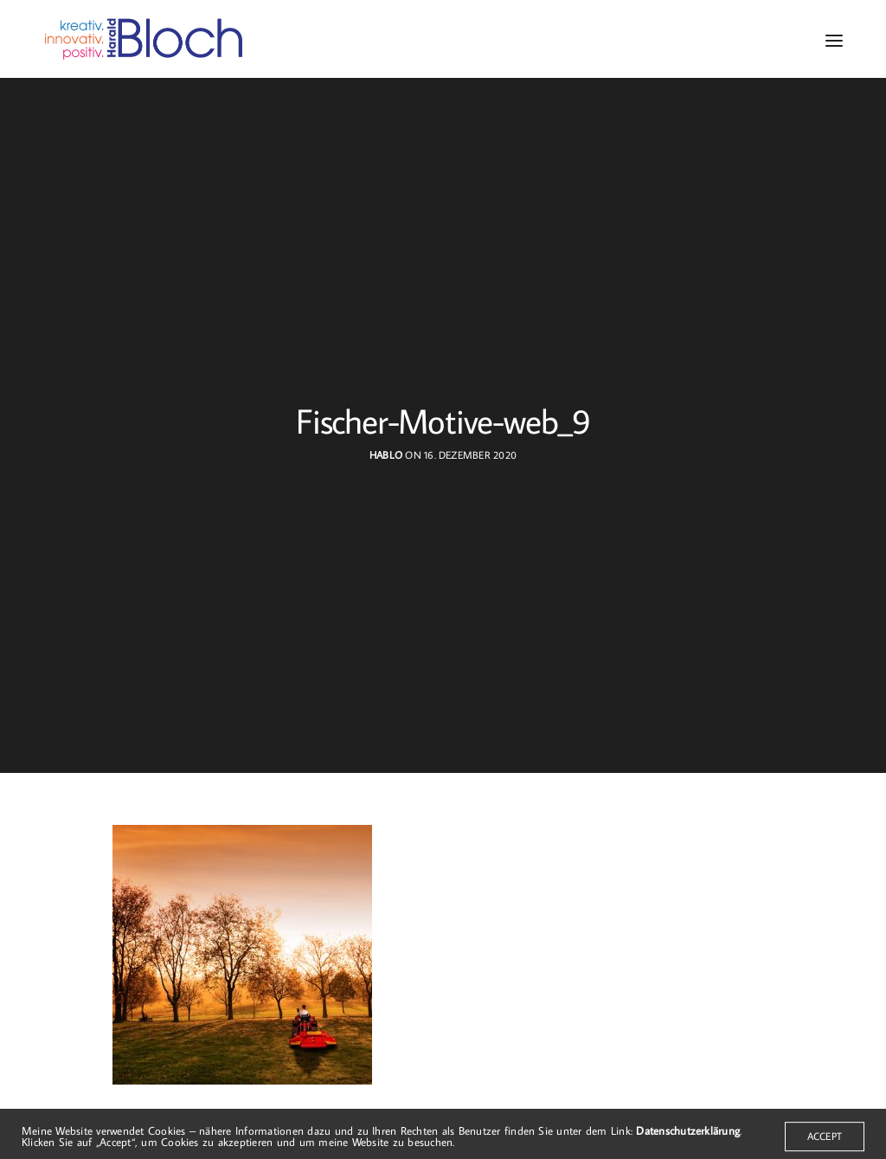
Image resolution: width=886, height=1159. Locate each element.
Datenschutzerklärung (688, 1138)
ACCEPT (824, 1142)
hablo (385, 454)
